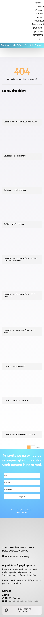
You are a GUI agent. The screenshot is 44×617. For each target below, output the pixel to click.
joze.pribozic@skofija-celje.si (26, 601)
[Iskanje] (39, 39)
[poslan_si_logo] (22, 522)
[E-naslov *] (22, 489)
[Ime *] (22, 475)
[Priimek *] (22, 482)
